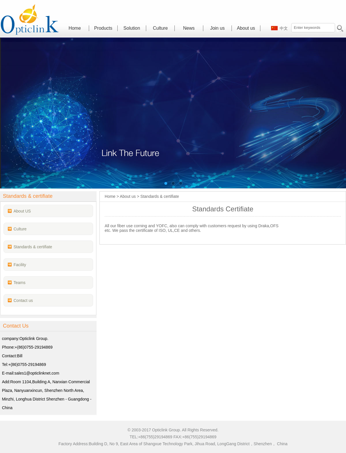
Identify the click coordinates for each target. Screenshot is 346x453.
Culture (160, 28)
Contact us (23, 300)
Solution (131, 28)
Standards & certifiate (33, 247)
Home (75, 28)
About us (246, 28)
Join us (217, 28)
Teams (19, 282)
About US (22, 211)
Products (103, 28)
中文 (284, 28)
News (189, 28)
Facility (20, 264)
